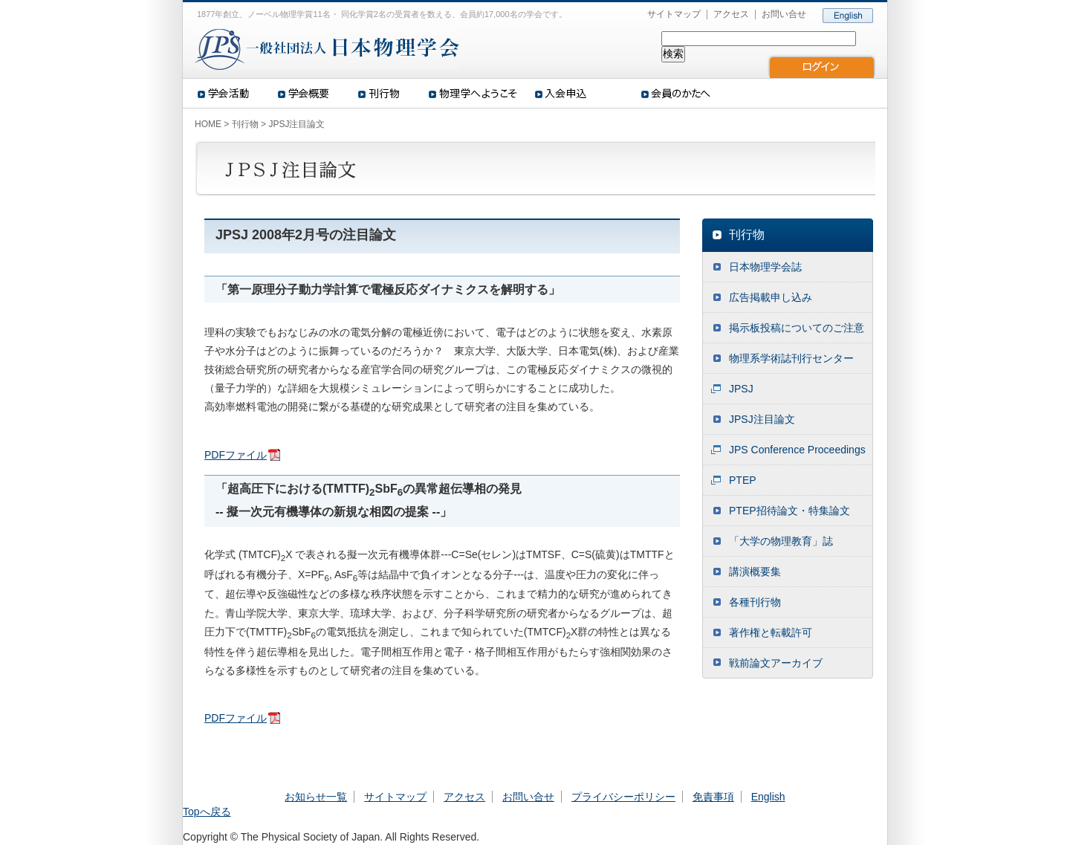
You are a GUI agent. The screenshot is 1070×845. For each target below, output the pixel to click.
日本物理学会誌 (765, 267)
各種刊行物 (755, 602)
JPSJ (741, 389)
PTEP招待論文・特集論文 (789, 511)
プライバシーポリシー (623, 797)
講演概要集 (755, 571)
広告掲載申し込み (770, 297)
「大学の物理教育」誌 (781, 541)
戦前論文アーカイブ (776, 663)
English (768, 797)
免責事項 (713, 797)
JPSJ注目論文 (762, 419)
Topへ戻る (207, 812)
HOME (208, 124)
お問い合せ (784, 14)
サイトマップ (674, 14)
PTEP (742, 480)
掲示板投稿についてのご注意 (796, 328)
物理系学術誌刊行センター (791, 358)
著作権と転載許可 (770, 632)
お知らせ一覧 (316, 797)
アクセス (731, 14)
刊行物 (245, 124)
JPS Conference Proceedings (797, 450)
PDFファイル (235, 455)
